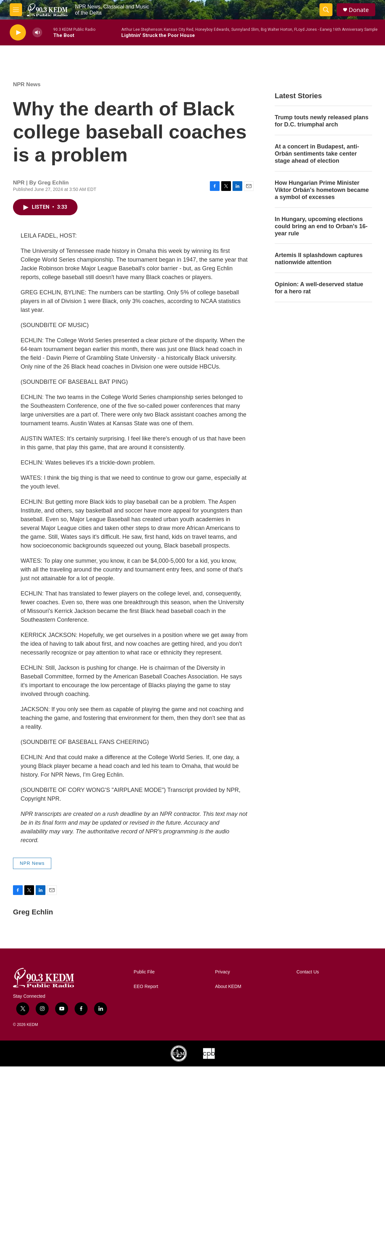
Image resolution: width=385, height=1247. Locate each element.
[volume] (37, 32)
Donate (359, 9)
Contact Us (307, 972)
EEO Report (146, 986)
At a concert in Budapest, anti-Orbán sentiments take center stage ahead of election (317, 153)
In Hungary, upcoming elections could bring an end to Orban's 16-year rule (321, 226)
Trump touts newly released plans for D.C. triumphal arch (321, 121)
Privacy (222, 972)
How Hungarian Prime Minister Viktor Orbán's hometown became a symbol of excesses (322, 190)
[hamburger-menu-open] (16, 9)
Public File (144, 972)
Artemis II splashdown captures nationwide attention (319, 258)
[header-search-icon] (325, 9)
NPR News (27, 84)
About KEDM (228, 986)
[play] (18, 32)
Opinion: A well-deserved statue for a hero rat (319, 288)
